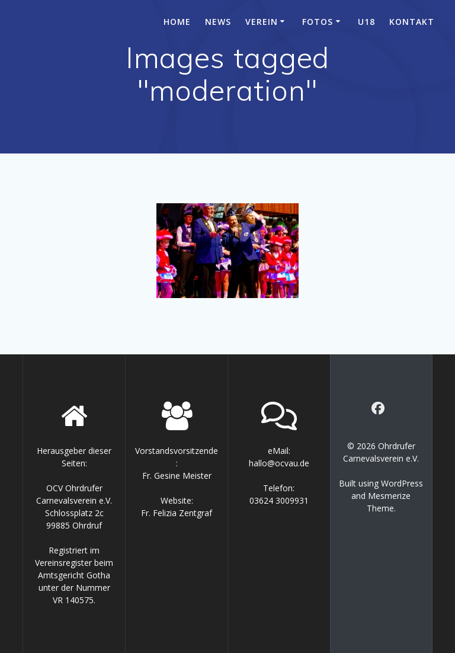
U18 (366, 21)
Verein (261, 21)
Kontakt (411, 21)
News (218, 21)
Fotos (317, 21)
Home (177, 21)
